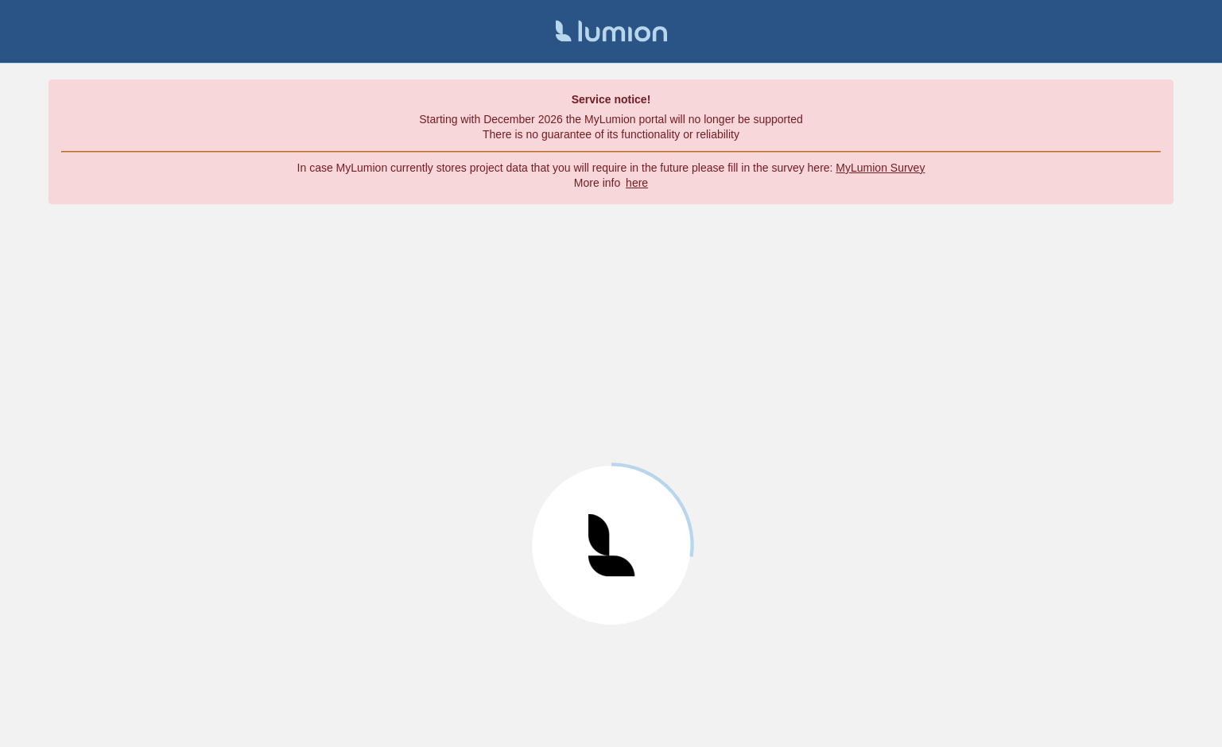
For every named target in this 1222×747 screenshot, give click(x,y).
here (637, 182)
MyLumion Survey (880, 167)
